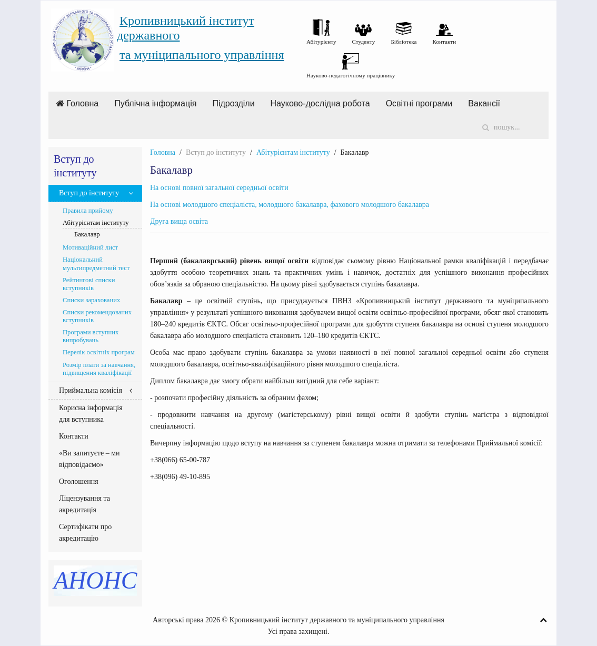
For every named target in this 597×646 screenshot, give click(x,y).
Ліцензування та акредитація (84, 504)
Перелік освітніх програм (99, 352)
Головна (77, 103)
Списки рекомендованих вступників (97, 316)
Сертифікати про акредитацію (85, 532)
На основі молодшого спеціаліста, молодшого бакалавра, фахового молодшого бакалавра (289, 204)
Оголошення (78, 481)
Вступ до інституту (89, 193)
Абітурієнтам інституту (293, 152)
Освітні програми (419, 103)
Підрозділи (233, 103)
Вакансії (484, 103)
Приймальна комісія (90, 390)
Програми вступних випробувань (90, 336)
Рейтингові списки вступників (89, 284)
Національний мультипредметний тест (96, 263)
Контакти (73, 436)
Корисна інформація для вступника (91, 413)
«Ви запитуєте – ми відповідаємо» (89, 459)
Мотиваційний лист (90, 247)
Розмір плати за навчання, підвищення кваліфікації (99, 368)
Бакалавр (87, 234)
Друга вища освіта (179, 221)
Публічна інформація (155, 103)
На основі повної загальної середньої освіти (219, 188)
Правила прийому (88, 210)
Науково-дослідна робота (320, 103)
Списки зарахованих (91, 300)
